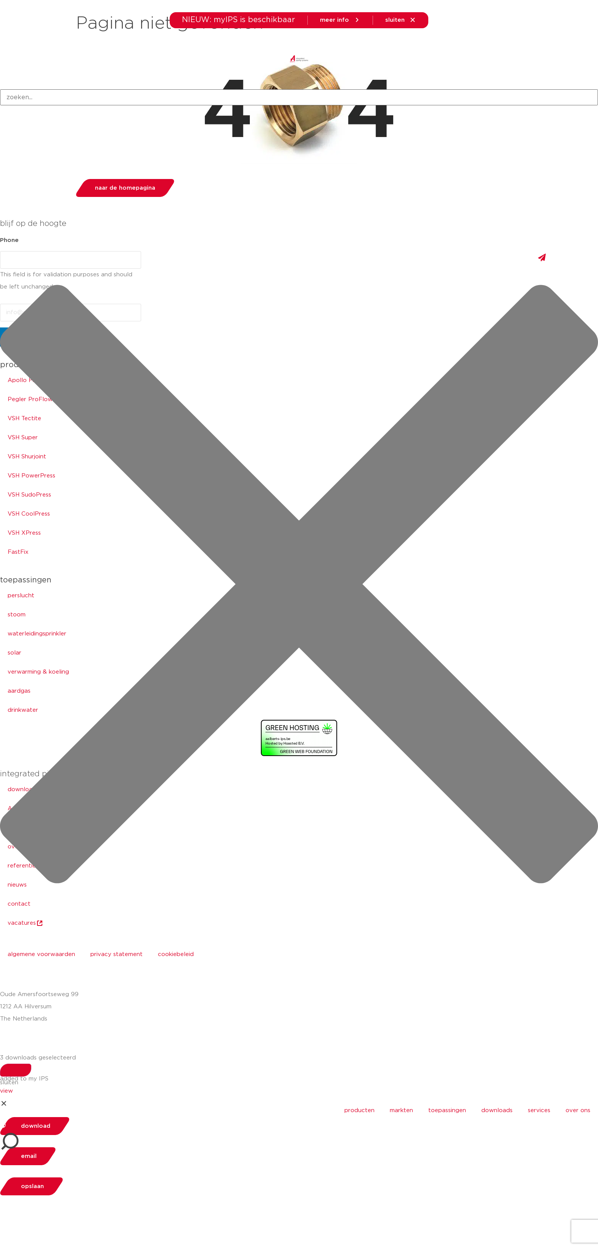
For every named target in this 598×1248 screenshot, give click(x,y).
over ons (578, 1110)
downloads (497, 1110)
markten (401, 1110)
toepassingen (447, 1110)
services (539, 1110)
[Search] (15, 1070)
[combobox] (299, 97)
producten (359, 1110)
